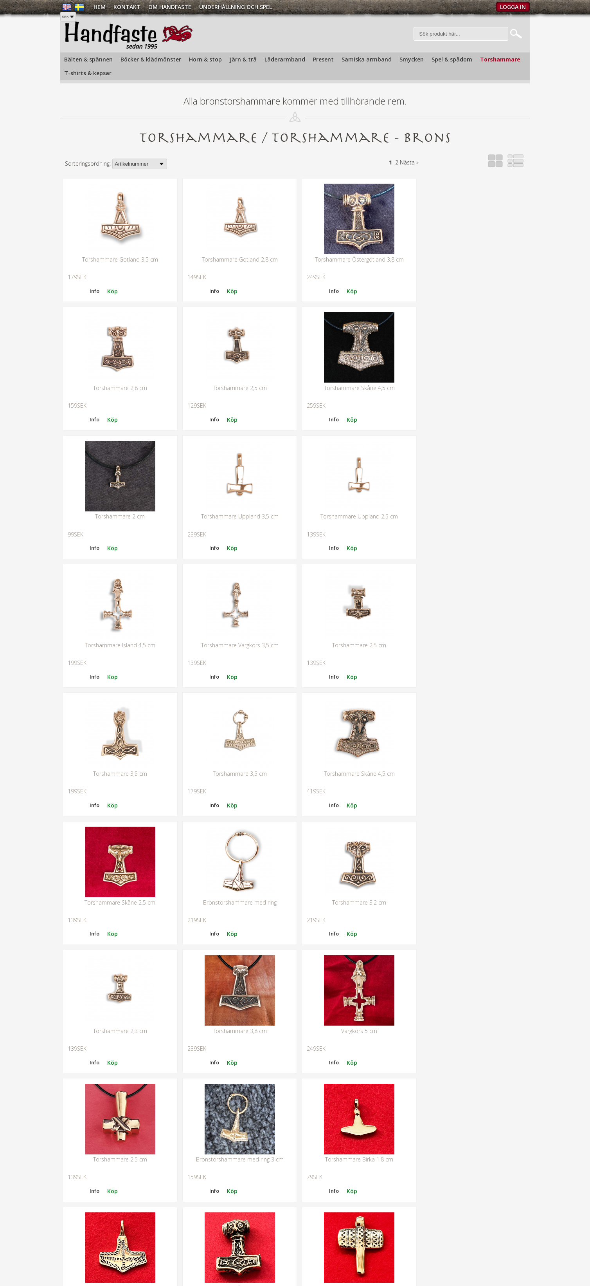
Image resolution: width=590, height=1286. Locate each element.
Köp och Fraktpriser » (448, 1246)
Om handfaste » (319, 1240)
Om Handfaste (169, 7)
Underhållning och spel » (329, 1260)
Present (323, 59)
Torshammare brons (119, 961)
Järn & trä (243, 59)
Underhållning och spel (235, 7)
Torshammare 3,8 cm (471, 727)
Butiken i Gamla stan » (326, 1250)
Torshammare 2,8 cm (471, 260)
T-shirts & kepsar (88, 73)
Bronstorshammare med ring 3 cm (354, 844)
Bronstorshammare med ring (119, 727)
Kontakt (126, 7)
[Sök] (461, 34)
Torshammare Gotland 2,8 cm (236, 260)
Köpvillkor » (436, 1260)
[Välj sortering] (139, 164)
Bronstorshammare (354, 961)
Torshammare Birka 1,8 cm (471, 844)
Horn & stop (205, 59)
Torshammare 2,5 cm (119, 377)
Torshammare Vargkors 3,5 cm (353, 493)
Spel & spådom (452, 59)
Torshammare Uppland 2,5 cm (119, 493)
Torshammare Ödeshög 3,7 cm (236, 961)
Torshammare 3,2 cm (236, 727)
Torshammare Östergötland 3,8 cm (353, 260)
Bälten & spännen (88, 59)
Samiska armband (367, 59)
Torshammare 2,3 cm (354, 727)
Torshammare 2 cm (354, 377)
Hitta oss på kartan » (86, 1268)
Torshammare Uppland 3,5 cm (471, 377)
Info (143, 279)
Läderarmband (284, 59)
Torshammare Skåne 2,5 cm (471, 610)
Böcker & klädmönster (151, 59)
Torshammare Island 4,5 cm (236, 493)
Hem (100, 7)
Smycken (411, 59)
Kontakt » (433, 1232)
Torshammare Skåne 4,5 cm (236, 377)
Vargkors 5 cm (119, 844)
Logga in (513, 7)
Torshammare (500, 59)
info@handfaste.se (83, 1259)
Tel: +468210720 (81, 1249)
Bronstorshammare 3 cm (119, 1077)
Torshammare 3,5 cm (119, 610)
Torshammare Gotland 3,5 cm (119, 260)
